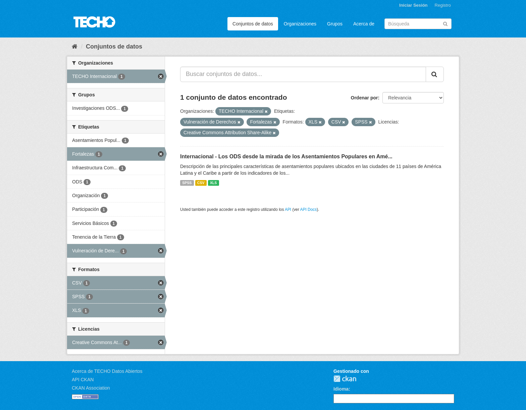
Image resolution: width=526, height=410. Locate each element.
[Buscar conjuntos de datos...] (303, 74)
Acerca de (363, 23)
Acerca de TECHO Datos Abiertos (107, 371)
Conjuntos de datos (252, 23)
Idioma (341, 389)
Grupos (335, 23)
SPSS (187, 183)
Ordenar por (364, 97)
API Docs (308, 209)
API (288, 209)
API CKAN (83, 379)
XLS (213, 183)
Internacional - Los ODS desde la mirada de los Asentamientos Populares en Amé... (286, 156)
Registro (443, 5)
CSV (201, 183)
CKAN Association (91, 388)
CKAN (344, 378)
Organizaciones (300, 23)
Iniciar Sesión (413, 5)
